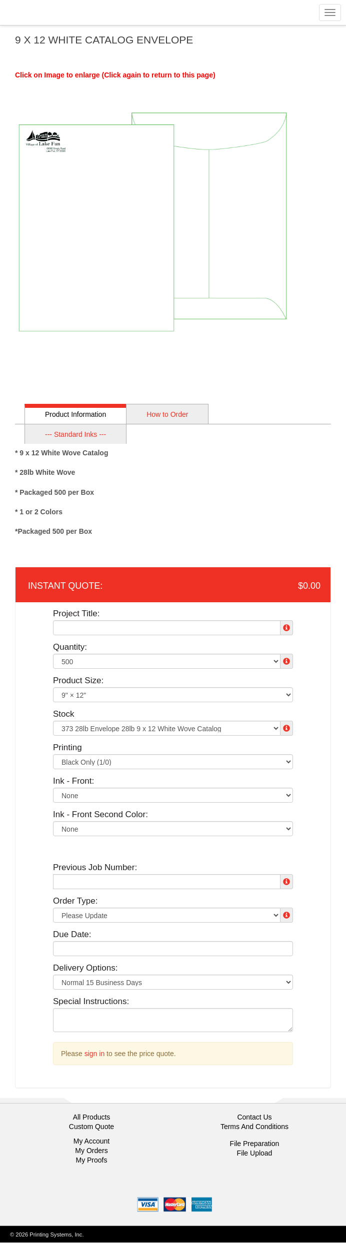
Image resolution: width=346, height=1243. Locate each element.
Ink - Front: (73, 781)
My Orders (91, 1151)
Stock (63, 714)
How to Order (167, 414)
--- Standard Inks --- (75, 434)
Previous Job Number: (95, 867)
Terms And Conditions (254, 1127)
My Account (92, 1141)
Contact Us (254, 1117)
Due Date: (72, 934)
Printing (67, 747)
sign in (94, 1054)
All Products (91, 1117)
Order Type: (75, 901)
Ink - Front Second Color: (100, 814)
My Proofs (91, 1160)
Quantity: (70, 647)
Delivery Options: (85, 968)
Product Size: (78, 680)
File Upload (254, 1153)
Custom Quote (91, 1127)
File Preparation (255, 1144)
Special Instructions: (91, 1001)
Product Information (75, 414)
